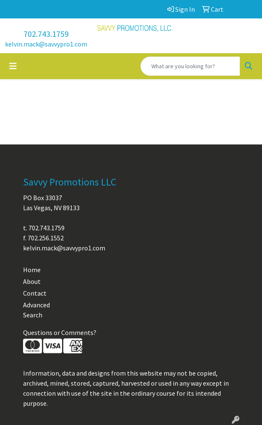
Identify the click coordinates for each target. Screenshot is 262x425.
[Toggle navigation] (13, 66)
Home (32, 269)
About (32, 281)
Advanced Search (36, 310)
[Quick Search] (190, 66)
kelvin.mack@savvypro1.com (46, 44)
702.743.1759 (46, 33)
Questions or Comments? (59, 332)
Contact (35, 293)
